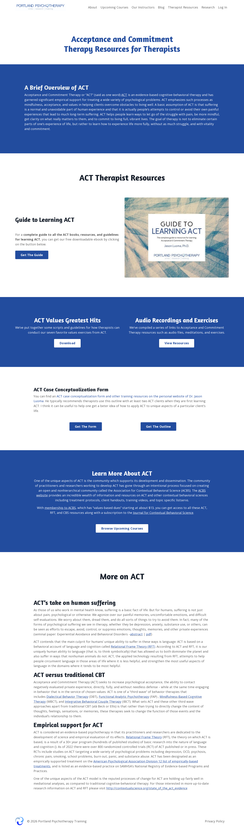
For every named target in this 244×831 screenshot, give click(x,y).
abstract (136, 635)
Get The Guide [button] (32, 255)
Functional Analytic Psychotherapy (124, 697)
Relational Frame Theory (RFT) (133, 647)
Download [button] (67, 343)
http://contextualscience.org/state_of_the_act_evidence (147, 790)
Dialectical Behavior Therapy (67, 697)
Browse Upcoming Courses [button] (122, 529)
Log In (222, 7)
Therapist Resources (183, 7)
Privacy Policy (215, 823)
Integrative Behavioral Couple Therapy (93, 702)
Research (208, 7)
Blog (161, 7)
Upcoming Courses (114, 7)
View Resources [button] (177, 343)
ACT (124, 95)
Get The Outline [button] (158, 427)
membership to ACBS (60, 508)
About (92, 7)
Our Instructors (143, 7)
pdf (148, 635)
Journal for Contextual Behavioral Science (163, 513)
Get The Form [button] (85, 427)
